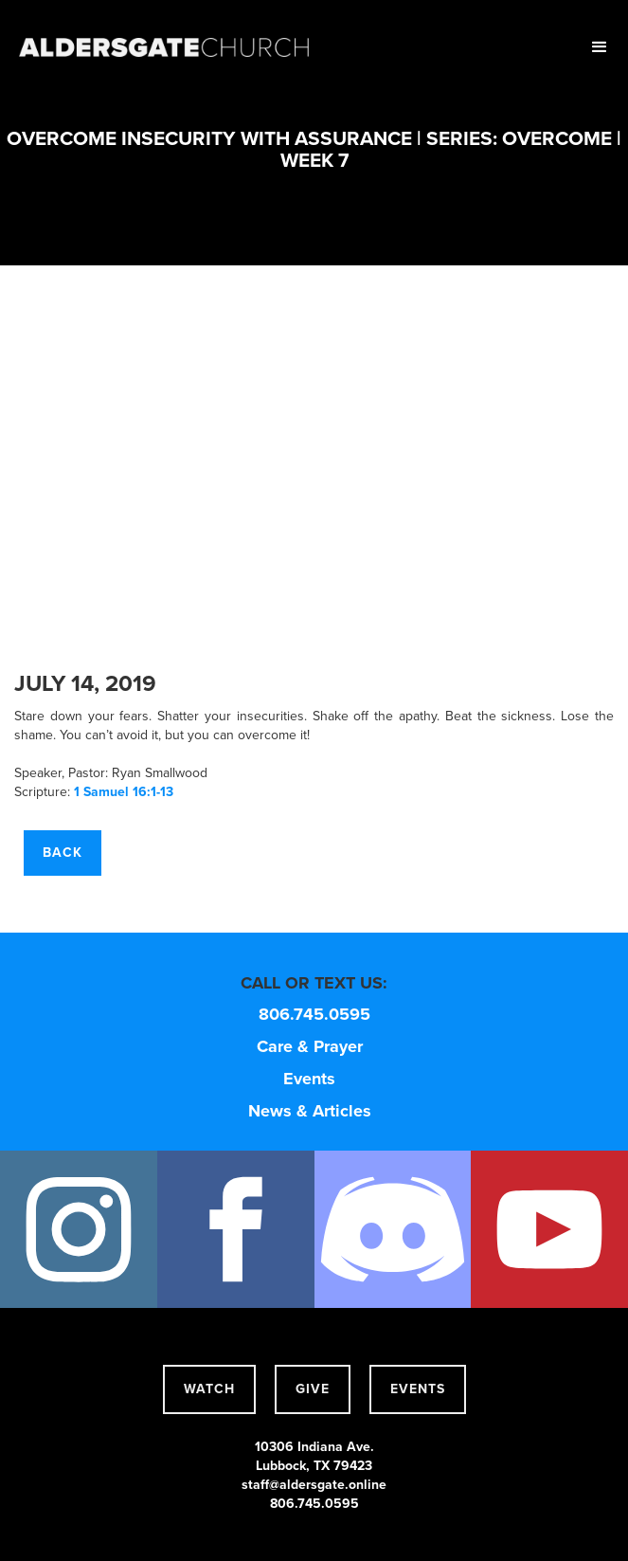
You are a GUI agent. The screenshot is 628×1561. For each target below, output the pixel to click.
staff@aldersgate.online (314, 1485)
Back (62, 852)
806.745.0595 (314, 1014)
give (313, 1389)
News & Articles (309, 1110)
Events (309, 1078)
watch (209, 1389)
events (417, 1389)
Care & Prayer (310, 1046)
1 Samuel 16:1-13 (123, 792)
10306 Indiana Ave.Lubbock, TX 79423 (314, 1456)
